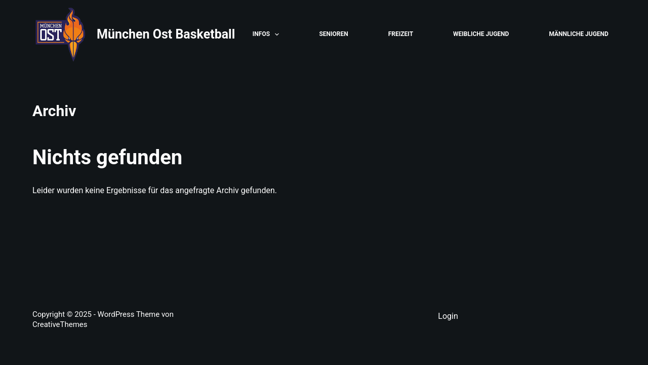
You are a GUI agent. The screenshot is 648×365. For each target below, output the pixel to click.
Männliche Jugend (578, 34)
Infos (268, 34)
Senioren (333, 34)
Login (448, 316)
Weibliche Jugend (481, 34)
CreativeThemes (60, 324)
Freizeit (400, 34)
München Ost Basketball (166, 34)
